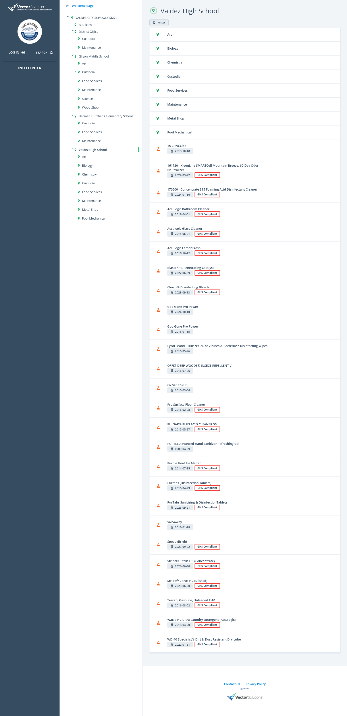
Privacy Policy (255, 684)
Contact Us (232, 684)
